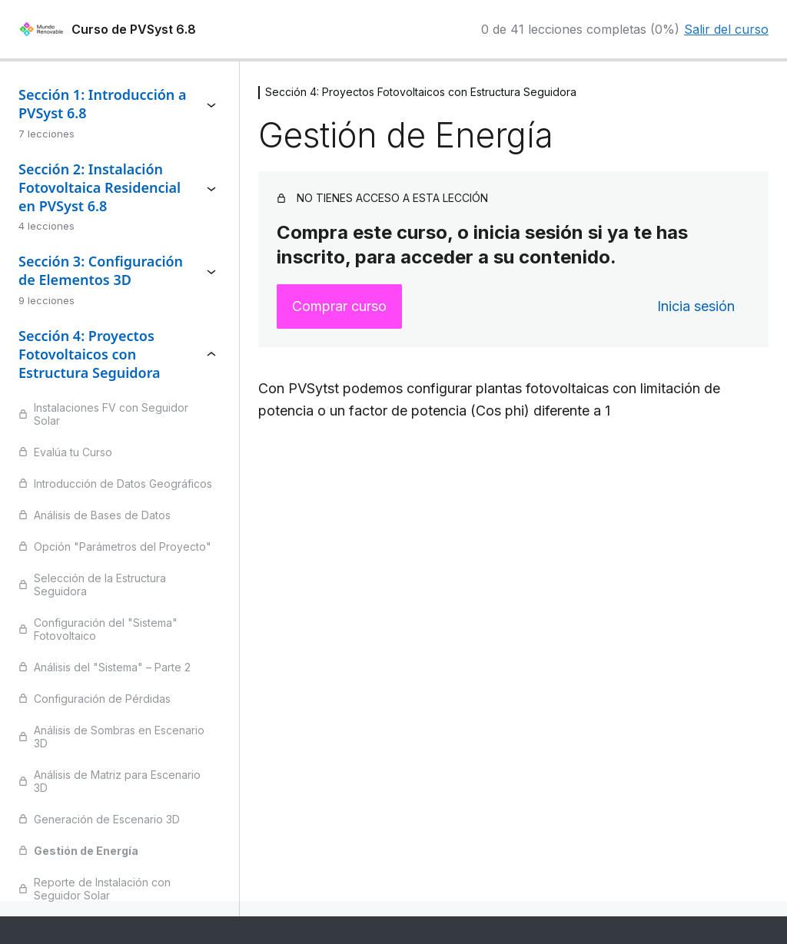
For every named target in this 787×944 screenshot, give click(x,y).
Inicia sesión (696, 306)
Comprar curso (339, 306)
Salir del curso (726, 29)
